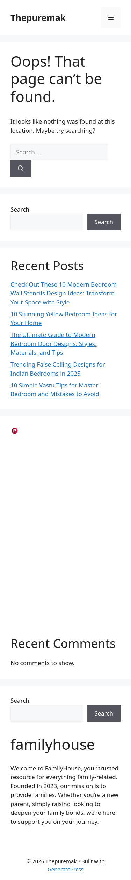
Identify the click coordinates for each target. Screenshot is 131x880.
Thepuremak (38, 17)
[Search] (20, 168)
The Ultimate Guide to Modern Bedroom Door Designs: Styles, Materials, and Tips (53, 343)
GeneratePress (65, 869)
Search (19, 209)
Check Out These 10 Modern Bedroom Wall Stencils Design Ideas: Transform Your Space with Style (63, 293)
